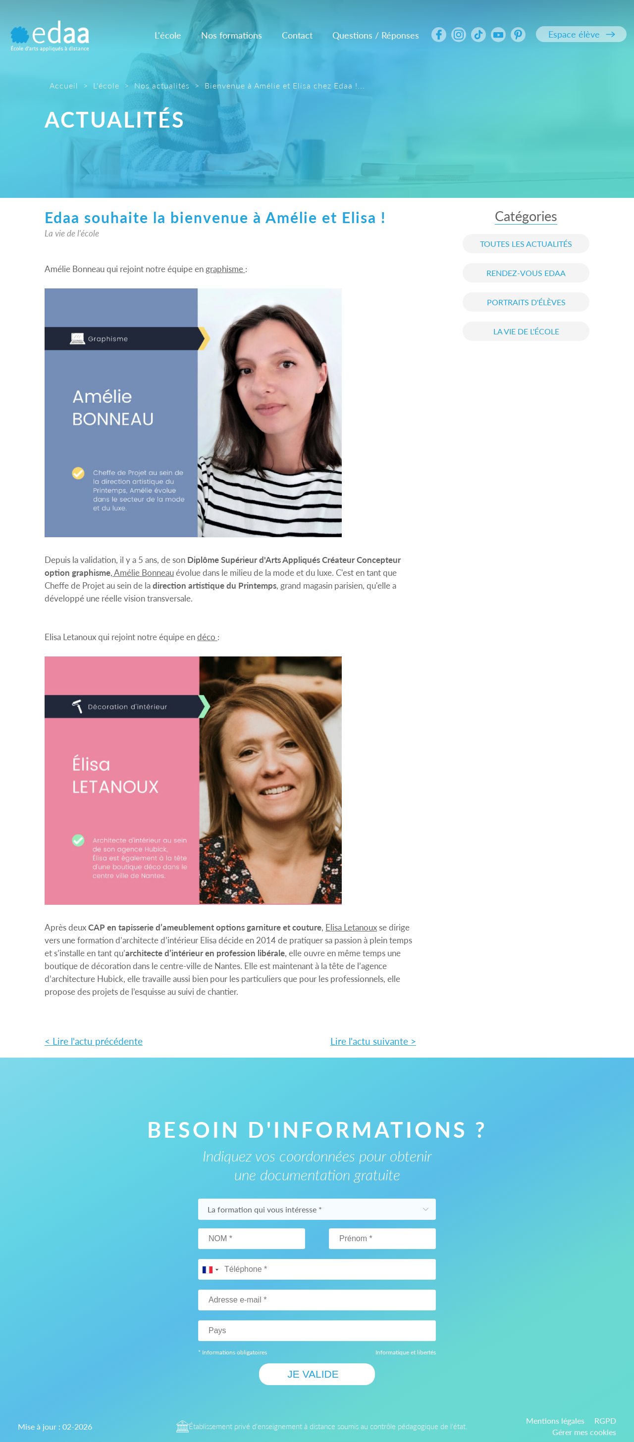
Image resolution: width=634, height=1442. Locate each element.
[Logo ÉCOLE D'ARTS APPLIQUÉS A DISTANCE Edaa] (49, 30)
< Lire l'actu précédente (94, 1041)
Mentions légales (555, 1420)
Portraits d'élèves (526, 302)
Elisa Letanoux (351, 927)
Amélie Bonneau (143, 572)
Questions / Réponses (375, 35)
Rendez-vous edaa (526, 273)
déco (207, 637)
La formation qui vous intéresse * (266, 1208)
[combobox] (210, 1269)
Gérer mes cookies (584, 1431)
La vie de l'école (526, 331)
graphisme (225, 269)
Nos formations (231, 35)
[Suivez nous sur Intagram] (458, 34)
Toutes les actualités (526, 243)
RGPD (605, 1420)
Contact (297, 35)
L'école (168, 35)
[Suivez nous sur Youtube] (498, 34)
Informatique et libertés (405, 1351)
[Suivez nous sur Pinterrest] (518, 34)
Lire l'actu (373, 1041)
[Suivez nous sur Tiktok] (478, 34)
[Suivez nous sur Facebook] (438, 34)
